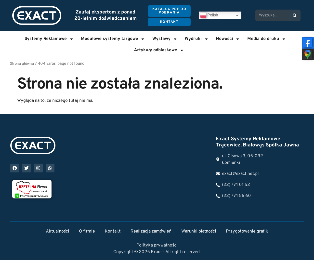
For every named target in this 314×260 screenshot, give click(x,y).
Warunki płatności (198, 231)
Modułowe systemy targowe (113, 39)
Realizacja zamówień (151, 231)
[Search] (295, 15)
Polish (209, 15)
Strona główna (22, 64)
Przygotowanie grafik (247, 231)
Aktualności (57, 231)
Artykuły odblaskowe (159, 50)
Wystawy (164, 39)
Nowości (228, 39)
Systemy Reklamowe (49, 39)
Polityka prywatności (157, 245)
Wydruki (197, 39)
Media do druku (266, 39)
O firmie (87, 231)
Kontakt (113, 231)
